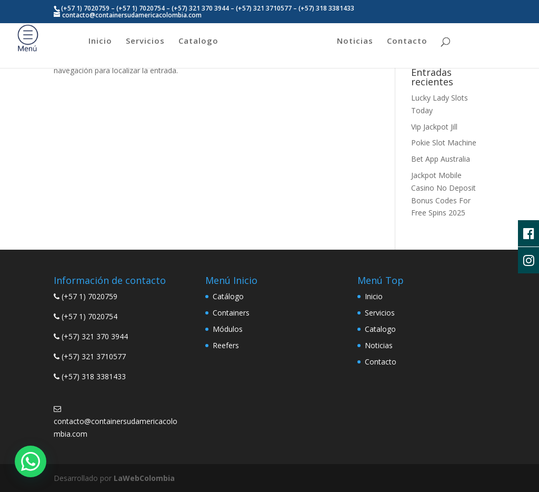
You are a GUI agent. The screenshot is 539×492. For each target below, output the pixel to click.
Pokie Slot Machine (443, 142)
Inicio (100, 41)
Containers (231, 313)
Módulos (228, 329)
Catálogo (228, 296)
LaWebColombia (144, 478)
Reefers (226, 345)
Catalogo (198, 41)
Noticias (355, 41)
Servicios (145, 41)
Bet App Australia (440, 159)
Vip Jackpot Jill (434, 127)
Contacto (407, 41)
